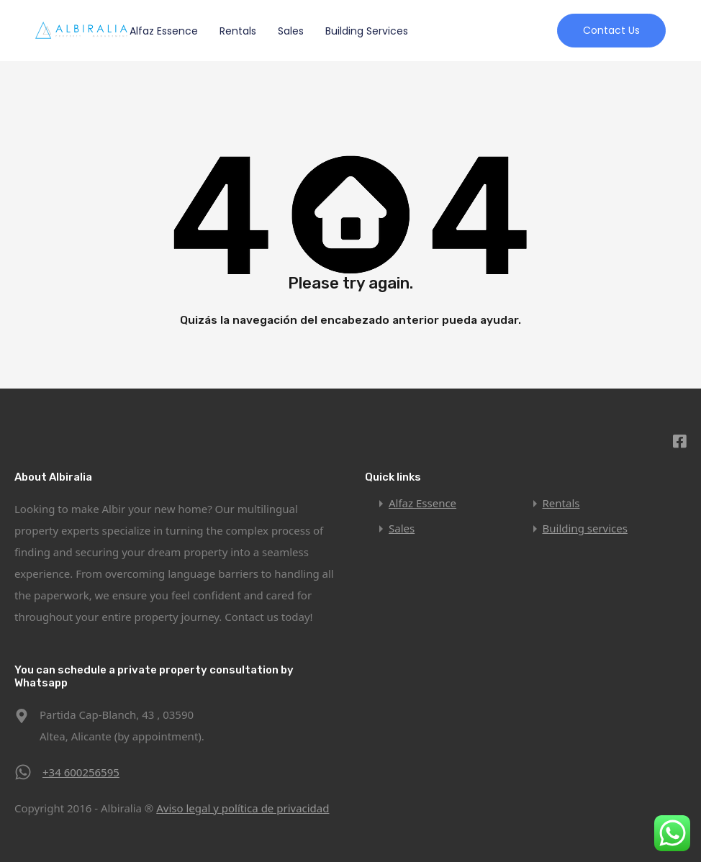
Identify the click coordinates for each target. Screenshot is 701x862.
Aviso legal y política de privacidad (242, 808)
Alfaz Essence (164, 31)
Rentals (238, 31)
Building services (366, 31)
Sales (291, 31)
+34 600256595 (80, 772)
